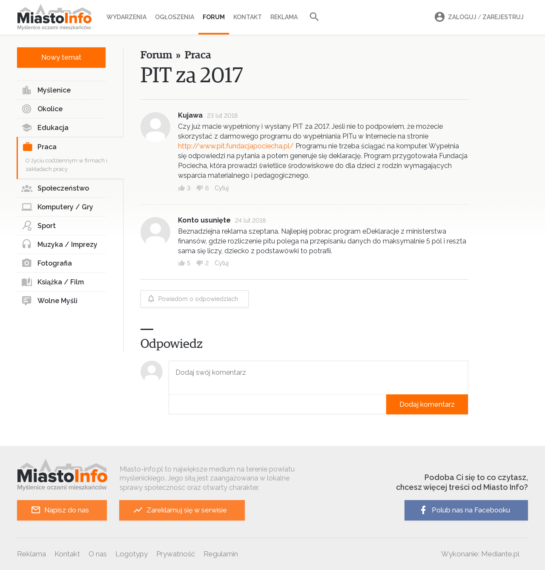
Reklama (284, 17)
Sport (38, 226)
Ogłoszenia (174, 17)
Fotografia (46, 263)
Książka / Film (52, 282)
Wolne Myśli (49, 301)
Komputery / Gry (57, 207)
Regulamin (221, 554)
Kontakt (247, 17)
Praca (39, 147)
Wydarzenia (126, 17)
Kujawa (190, 115)
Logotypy (131, 554)
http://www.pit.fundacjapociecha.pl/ (236, 146)
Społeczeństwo (55, 188)
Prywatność (175, 554)
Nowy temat (61, 57)
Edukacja (45, 128)
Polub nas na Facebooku (464, 510)
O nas (98, 554)
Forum (214, 17)
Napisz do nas (60, 510)
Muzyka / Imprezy (59, 244)
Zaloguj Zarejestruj (478, 17)
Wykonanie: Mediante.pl (480, 554)
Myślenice (46, 90)
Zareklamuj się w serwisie (180, 510)
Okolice (42, 109)
